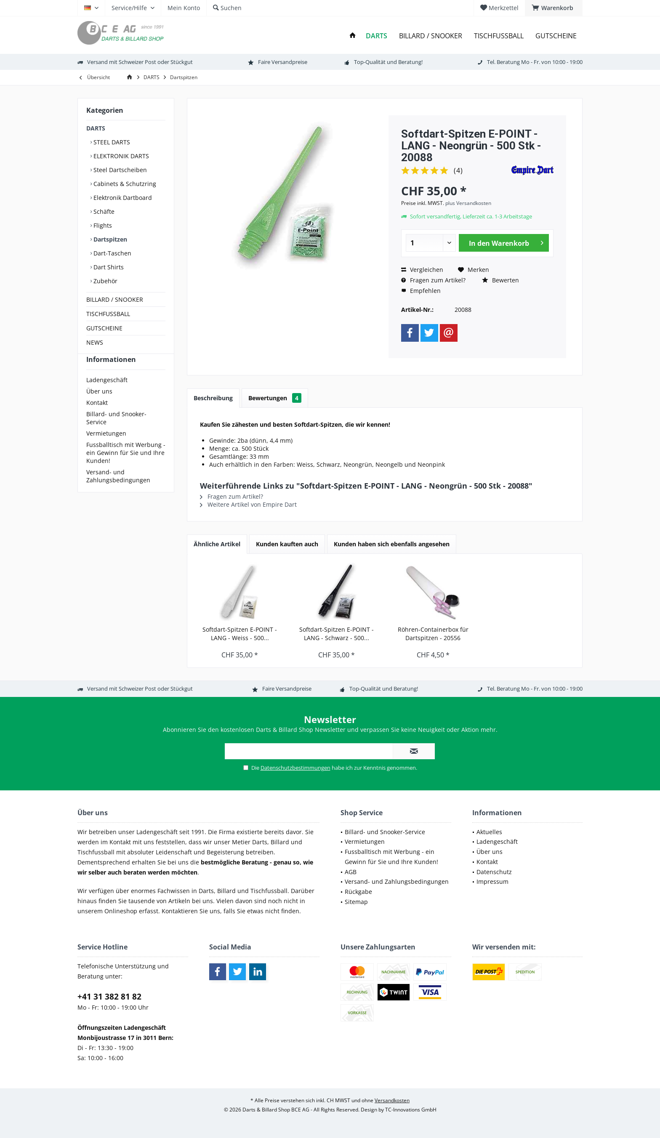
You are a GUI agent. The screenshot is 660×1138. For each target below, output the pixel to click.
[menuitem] (554, 8)
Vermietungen (106, 448)
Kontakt (97, 418)
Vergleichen (422, 270)
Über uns (99, 406)
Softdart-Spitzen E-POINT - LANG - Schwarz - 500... (336, 633)
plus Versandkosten (468, 203)
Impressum (492, 881)
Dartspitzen (109, 239)
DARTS (95, 128)
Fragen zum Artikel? (433, 280)
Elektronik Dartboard (122, 198)
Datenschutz (494, 872)
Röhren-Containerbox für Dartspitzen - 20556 (433, 633)
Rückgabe (358, 892)
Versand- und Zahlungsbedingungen (118, 491)
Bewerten (500, 280)
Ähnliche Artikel (217, 544)
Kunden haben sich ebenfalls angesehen (392, 544)
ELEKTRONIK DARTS (120, 156)
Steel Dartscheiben (119, 170)
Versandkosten (392, 1100)
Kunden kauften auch (287, 544)
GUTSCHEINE (104, 328)
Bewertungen (274, 398)
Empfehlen (421, 291)
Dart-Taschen (111, 253)
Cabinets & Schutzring (124, 184)
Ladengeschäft (107, 395)
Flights (102, 225)
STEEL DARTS (111, 142)
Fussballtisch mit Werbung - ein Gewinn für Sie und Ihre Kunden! (125, 468)
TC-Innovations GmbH (410, 1109)
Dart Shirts (108, 267)
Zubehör (104, 281)
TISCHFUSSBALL (108, 314)
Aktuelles (489, 832)
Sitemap (356, 902)
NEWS (94, 342)
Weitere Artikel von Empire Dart (248, 504)
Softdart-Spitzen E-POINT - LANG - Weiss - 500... (239, 633)
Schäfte (103, 211)
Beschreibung (213, 398)
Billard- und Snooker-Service (116, 433)
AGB (351, 872)
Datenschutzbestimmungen (295, 767)
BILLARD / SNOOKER (114, 299)
